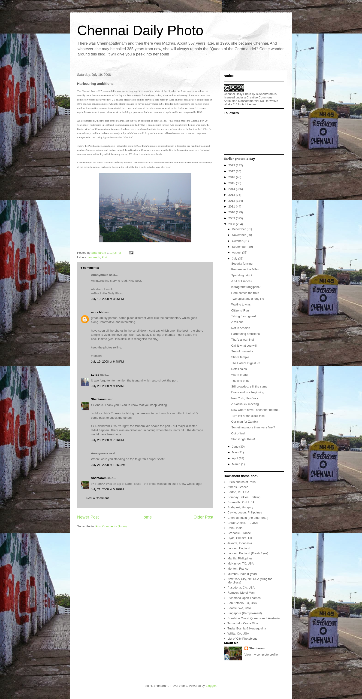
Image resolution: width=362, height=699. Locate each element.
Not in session (240, 328)
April (235, 458)
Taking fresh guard (243, 316)
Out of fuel (238, 433)
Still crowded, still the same (249, 386)
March (236, 464)
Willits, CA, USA (238, 633)
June (235, 446)
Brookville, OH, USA (240, 502)
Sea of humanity (242, 351)
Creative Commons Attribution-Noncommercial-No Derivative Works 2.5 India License (251, 101)
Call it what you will (243, 345)
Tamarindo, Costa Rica (242, 623)
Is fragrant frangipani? (245, 287)
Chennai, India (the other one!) (247, 517)
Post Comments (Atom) (111, 526)
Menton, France (237, 568)
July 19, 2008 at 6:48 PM (107, 361)
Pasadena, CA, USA (241, 587)
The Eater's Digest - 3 (245, 363)
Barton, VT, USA (238, 492)
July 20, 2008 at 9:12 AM (107, 386)
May (235, 452)
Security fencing (242, 263)
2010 (232, 212)
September (239, 246)
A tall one (237, 322)
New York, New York (244, 398)
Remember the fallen (245, 269)
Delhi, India (234, 528)
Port (104, 257)
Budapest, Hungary (240, 507)
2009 (232, 218)
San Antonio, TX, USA (242, 603)
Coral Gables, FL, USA (242, 523)
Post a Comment (97, 498)
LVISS (95, 374)
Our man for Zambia (244, 421)
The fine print (240, 380)
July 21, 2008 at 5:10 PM (107, 489)
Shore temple (240, 357)
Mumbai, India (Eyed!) (242, 574)
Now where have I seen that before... (255, 410)
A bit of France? (241, 281)
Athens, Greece (237, 487)
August (237, 252)
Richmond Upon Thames (244, 598)
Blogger (211, 685)
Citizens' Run (240, 310)
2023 (232, 165)
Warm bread (239, 374)
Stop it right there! (243, 439)
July (235, 258)
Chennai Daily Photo (140, 30)
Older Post (203, 517)
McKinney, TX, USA (240, 563)
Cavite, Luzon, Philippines (244, 512)
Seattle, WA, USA (239, 608)
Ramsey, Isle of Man (241, 592)
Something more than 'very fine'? (253, 427)
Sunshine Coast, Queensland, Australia (253, 618)
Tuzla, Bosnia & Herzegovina (246, 628)
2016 (232, 177)
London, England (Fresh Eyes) (247, 553)
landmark (94, 257)
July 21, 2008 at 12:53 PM (108, 465)
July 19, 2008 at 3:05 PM (107, 299)
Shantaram (98, 399)
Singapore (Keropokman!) (244, 613)
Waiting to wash (241, 304)
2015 (232, 183)
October (238, 241)
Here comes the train (245, 293)
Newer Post (88, 517)
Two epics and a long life (247, 298)
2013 (232, 194)
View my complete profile (261, 654)
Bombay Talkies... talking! (244, 497)
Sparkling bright (241, 275)
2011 (232, 206)
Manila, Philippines (239, 558)
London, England (238, 548)
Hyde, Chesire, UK (239, 538)
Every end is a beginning (247, 392)
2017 (232, 171)
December (239, 229)
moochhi (97, 312)
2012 (232, 200)
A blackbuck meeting (245, 404)
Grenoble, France (239, 533)
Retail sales (239, 369)
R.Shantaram (265, 94)
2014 (232, 189)
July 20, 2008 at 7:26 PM (107, 440)
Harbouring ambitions (245, 334)
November (239, 235)
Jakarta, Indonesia (239, 543)
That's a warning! (242, 339)
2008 (232, 224)
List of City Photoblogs (242, 638)
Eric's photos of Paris (241, 482)
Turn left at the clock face (248, 416)
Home (146, 517)
